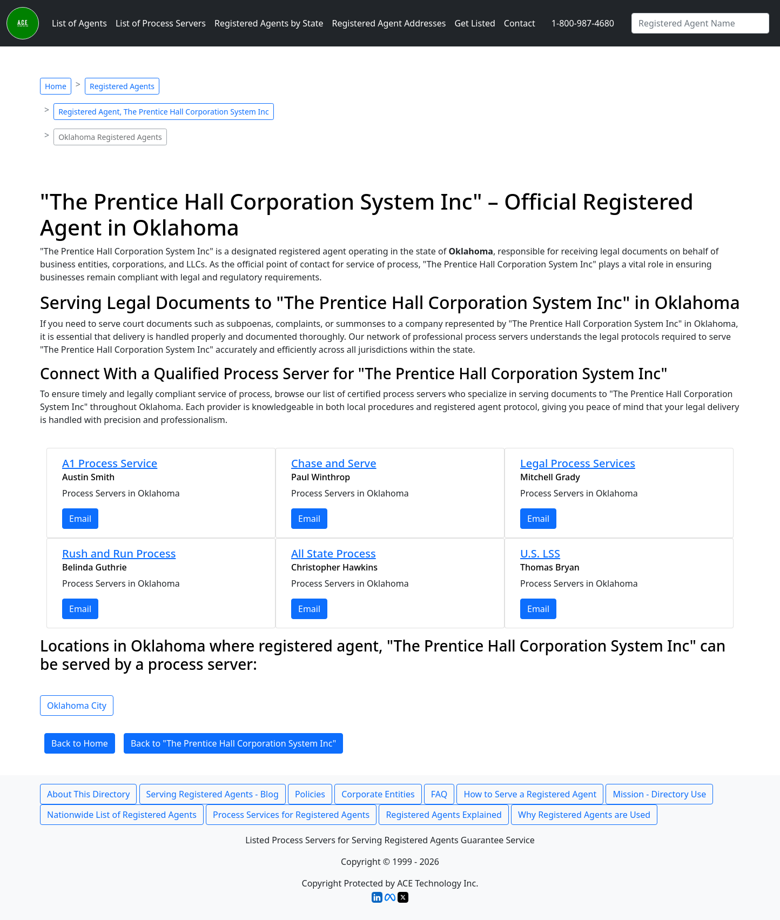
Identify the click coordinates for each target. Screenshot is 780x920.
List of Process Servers (161, 23)
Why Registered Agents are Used (584, 815)
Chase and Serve (333, 463)
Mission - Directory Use (659, 794)
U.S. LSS (540, 553)
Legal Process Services (577, 463)
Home (55, 86)
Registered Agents (122, 86)
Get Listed (474, 23)
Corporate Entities (377, 794)
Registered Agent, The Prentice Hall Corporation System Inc (163, 111)
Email (80, 519)
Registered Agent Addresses (389, 23)
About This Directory (88, 794)
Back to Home (79, 743)
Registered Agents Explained (443, 815)
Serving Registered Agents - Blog (212, 794)
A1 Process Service (109, 463)
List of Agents (79, 23)
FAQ (439, 794)
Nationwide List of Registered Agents (122, 815)
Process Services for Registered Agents (291, 815)
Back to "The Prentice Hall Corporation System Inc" (233, 743)
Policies (310, 794)
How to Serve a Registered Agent (529, 794)
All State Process (333, 553)
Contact (519, 23)
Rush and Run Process (119, 553)
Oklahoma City (76, 705)
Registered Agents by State (268, 23)
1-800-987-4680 (583, 23)
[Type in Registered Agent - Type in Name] (700, 23)
